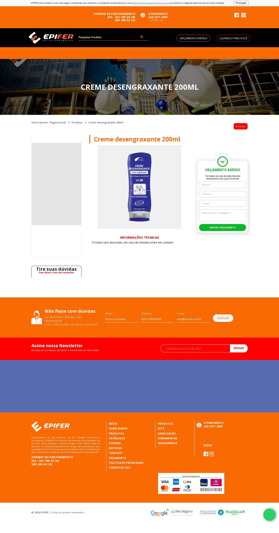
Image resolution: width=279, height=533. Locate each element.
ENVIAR (223, 318)
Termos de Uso (161, 3)
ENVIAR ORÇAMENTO (222, 227)
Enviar (238, 348)
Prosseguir (241, 3)
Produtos (77, 122)
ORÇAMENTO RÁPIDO (193, 38)
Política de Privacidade (143, 3)
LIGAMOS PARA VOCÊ (233, 38)
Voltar (241, 126)
